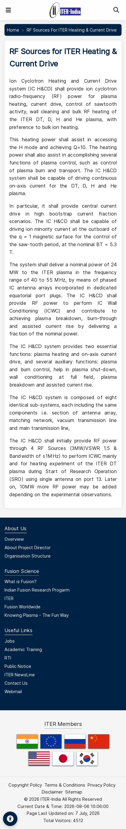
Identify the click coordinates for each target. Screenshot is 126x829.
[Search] (116, 10)
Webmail (13, 691)
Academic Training (23, 649)
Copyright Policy (25, 785)
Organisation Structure (27, 555)
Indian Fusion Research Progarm (37, 589)
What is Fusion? (20, 581)
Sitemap (73, 792)
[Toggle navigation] (8, 10)
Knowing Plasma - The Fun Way (36, 615)
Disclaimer (52, 792)
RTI (7, 657)
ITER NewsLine (19, 674)
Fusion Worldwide (22, 606)
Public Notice (17, 666)
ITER (9, 598)
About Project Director (27, 547)
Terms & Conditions (64, 785)
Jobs (9, 641)
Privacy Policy (102, 785)
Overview (14, 539)
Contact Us (16, 683)
